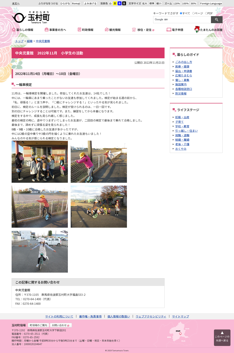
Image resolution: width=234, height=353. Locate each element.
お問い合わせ (60, 325)
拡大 (144, 3)
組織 (30, 41)
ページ (199, 13)
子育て (179, 122)
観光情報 (115, 30)
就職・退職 (182, 135)
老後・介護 (182, 144)
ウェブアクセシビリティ (151, 316)
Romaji (76, 3)
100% (185, 3)
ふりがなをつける (48, 3)
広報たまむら (183, 75)
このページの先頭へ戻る (222, 338)
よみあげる (90, 3)
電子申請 (177, 30)
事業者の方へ (57, 30)
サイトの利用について (59, 316)
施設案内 (181, 84)
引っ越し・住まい (186, 130)
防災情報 (181, 93)
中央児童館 (43, 41)
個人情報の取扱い (118, 316)
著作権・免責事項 (90, 316)
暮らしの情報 (24, 30)
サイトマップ (180, 316)
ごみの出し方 (183, 62)
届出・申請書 (183, 71)
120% (176, 3)
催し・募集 (182, 80)
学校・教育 (182, 126)
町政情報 (87, 30)
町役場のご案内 (38, 325)
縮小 (158, 3)
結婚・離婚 (182, 139)
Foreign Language (211, 3)
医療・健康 (182, 66)
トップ (19, 41)
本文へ (16, 3)
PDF (210, 13)
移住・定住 (145, 30)
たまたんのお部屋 (211, 30)
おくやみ (181, 149)
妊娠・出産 (182, 117)
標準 (151, 3)
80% (193, 3)
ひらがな (65, 3)
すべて (186, 13)
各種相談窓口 (183, 89)
